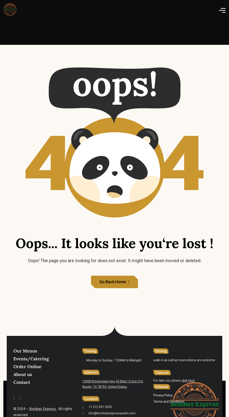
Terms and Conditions (168, 401)
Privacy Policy (163, 395)
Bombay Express (43, 409)
